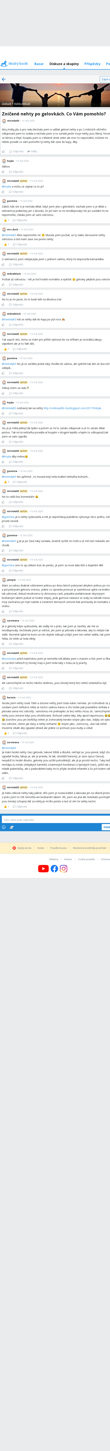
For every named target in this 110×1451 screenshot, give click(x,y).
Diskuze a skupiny (64, 64)
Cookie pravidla (86, 859)
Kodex (41, 848)
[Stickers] (11, 827)
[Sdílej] (32, 151)
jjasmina (9, 517)
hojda (7, 186)
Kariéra (68, 859)
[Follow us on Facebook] (54, 868)
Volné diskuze (22, 103)
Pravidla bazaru (58, 848)
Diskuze (6, 103)
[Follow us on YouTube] (43, 868)
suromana (10, 658)
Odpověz (16, 151)
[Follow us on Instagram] (66, 868)
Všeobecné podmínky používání (89, 848)
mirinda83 (10, 235)
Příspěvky (92, 64)
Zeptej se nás (24, 848)
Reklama (53, 859)
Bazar (39, 64)
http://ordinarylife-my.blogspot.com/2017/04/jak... (73, 408)
